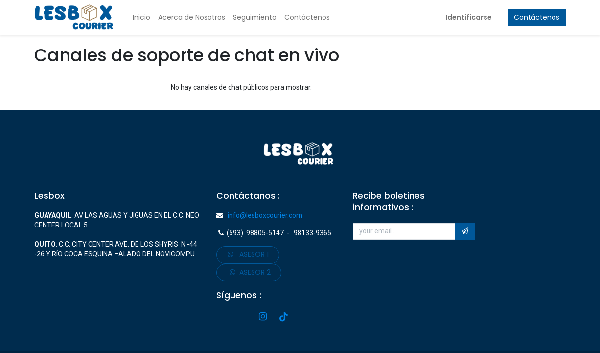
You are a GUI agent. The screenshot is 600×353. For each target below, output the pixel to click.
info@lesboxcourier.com (262, 215)
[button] (465, 231)
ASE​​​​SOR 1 (248, 254)
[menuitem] (141, 17)
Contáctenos (536, 17)
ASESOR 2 (249, 272)
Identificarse (468, 17)
